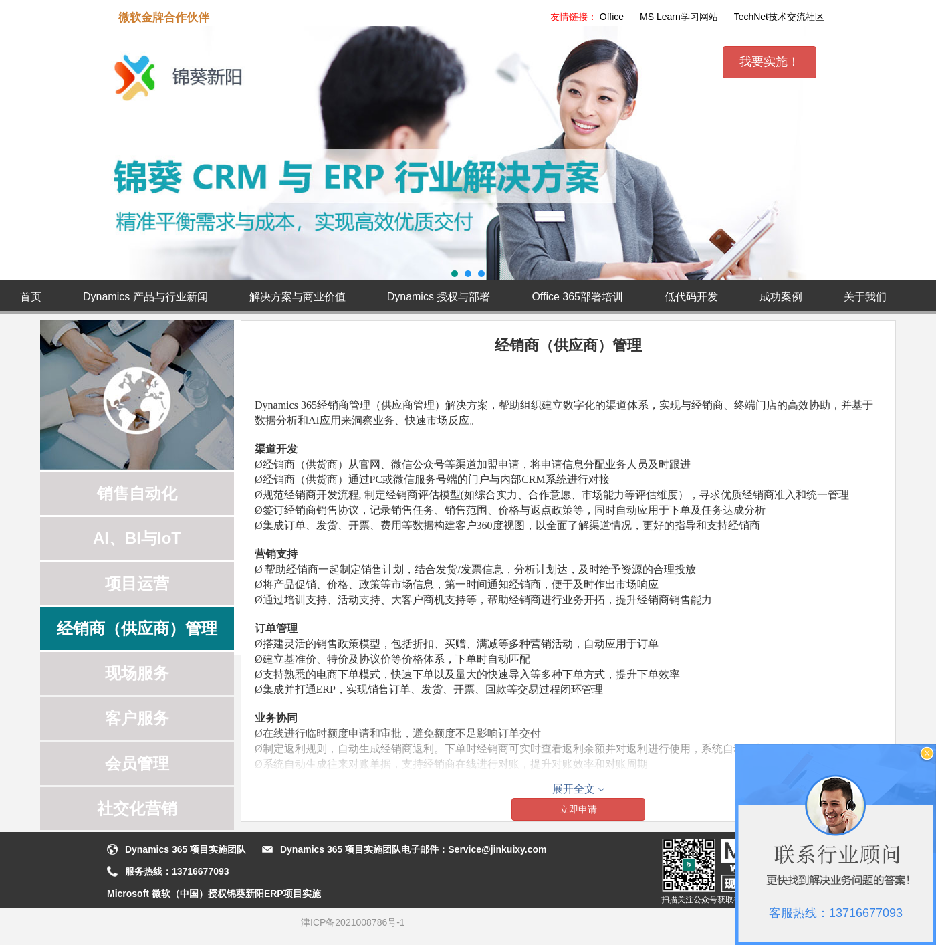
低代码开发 (691, 296)
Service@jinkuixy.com (497, 849)
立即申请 (578, 809)
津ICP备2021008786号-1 (353, 922)
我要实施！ (769, 61)
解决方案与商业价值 (297, 296)
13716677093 (200, 871)
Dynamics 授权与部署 (439, 296)
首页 (30, 296)
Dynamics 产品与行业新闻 (145, 296)
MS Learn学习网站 (679, 16)
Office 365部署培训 (577, 296)
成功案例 (780, 296)
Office (612, 16)
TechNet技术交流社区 (779, 16)
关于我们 (865, 296)
